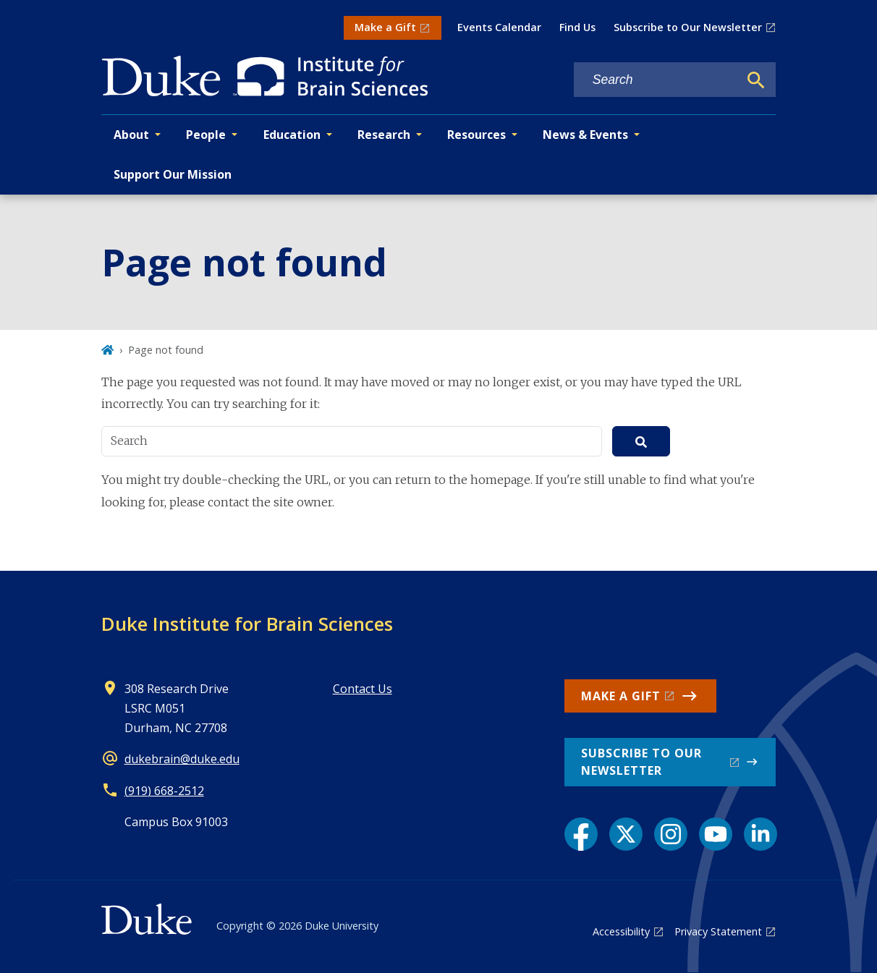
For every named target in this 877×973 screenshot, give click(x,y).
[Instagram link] (670, 834)
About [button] (131, 135)
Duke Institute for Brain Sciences (247, 624)
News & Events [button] (585, 135)
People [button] (206, 135)
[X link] (626, 834)
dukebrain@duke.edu (182, 759)
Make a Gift (385, 27)
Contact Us (362, 689)
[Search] (756, 80)
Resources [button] (476, 135)
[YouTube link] (715, 834)
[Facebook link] (581, 834)
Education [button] (292, 135)
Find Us (577, 27)
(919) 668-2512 (164, 791)
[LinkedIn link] (760, 834)
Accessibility (621, 931)
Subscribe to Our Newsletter (688, 27)
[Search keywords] (656, 80)
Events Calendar (499, 27)
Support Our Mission (173, 174)
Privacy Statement (718, 931)
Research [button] (383, 135)
